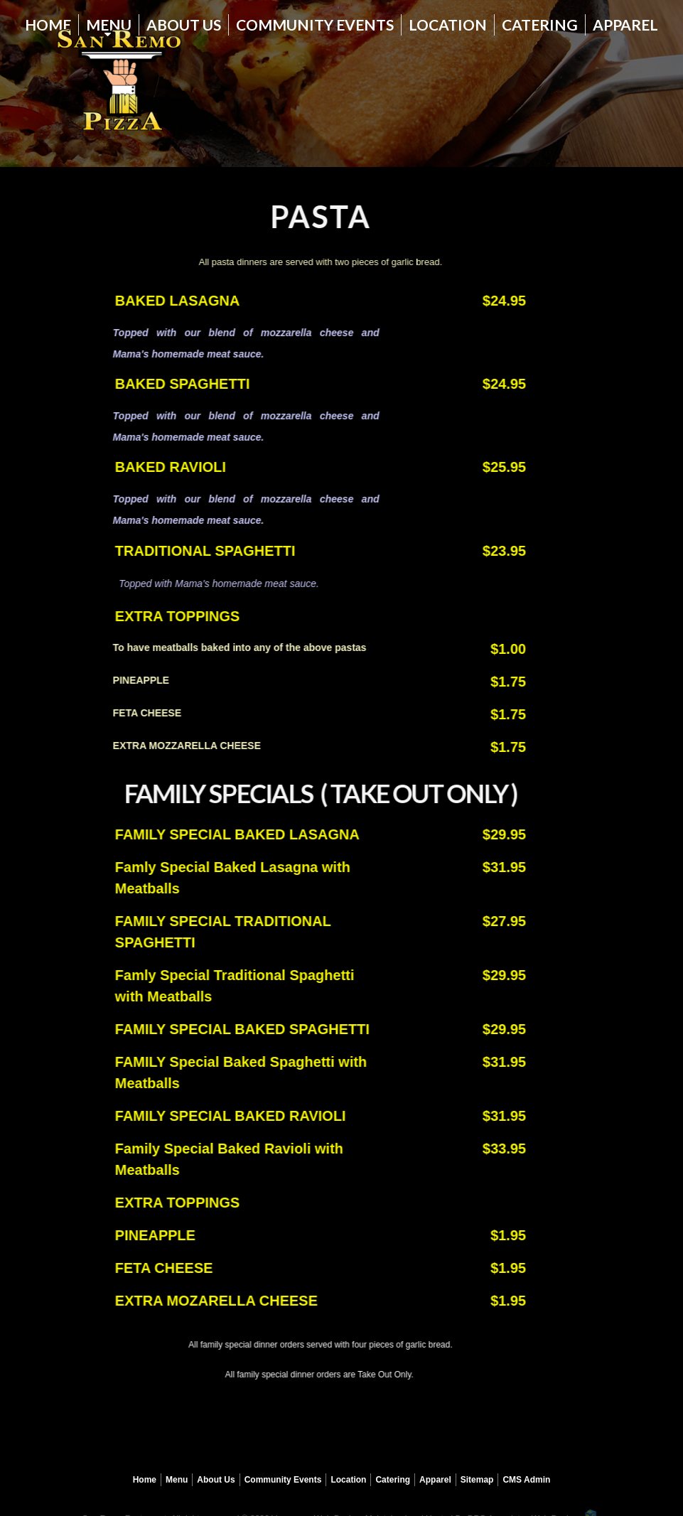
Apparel (625, 24)
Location (448, 24)
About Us (183, 24)
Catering (540, 24)
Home (48, 24)
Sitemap (477, 1480)
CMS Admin (526, 1480)
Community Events (315, 24)
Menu (177, 1480)
